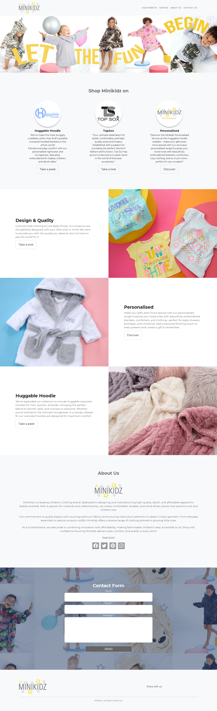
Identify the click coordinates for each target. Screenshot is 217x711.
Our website (149, 8)
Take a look (108, 169)
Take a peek (48, 169)
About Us (175, 8)
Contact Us (190, 8)
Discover (169, 169)
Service (163, 8)
